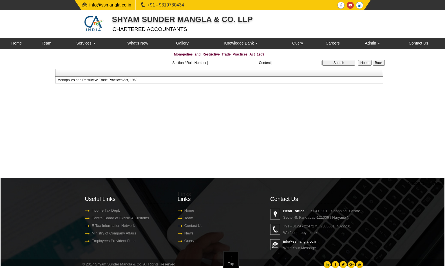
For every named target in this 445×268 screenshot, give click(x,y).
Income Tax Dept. (105, 210)
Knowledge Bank (241, 43)
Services (85, 43)
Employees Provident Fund (113, 241)
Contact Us (418, 43)
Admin (372, 43)
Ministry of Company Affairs (113, 233)
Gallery (182, 43)
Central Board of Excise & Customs (120, 218)
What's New (137, 43)
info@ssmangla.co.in (110, 5)
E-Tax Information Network (113, 225)
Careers (333, 43)
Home (16, 43)
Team (46, 43)
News (189, 233)
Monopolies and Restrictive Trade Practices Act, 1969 (97, 80)
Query (297, 43)
